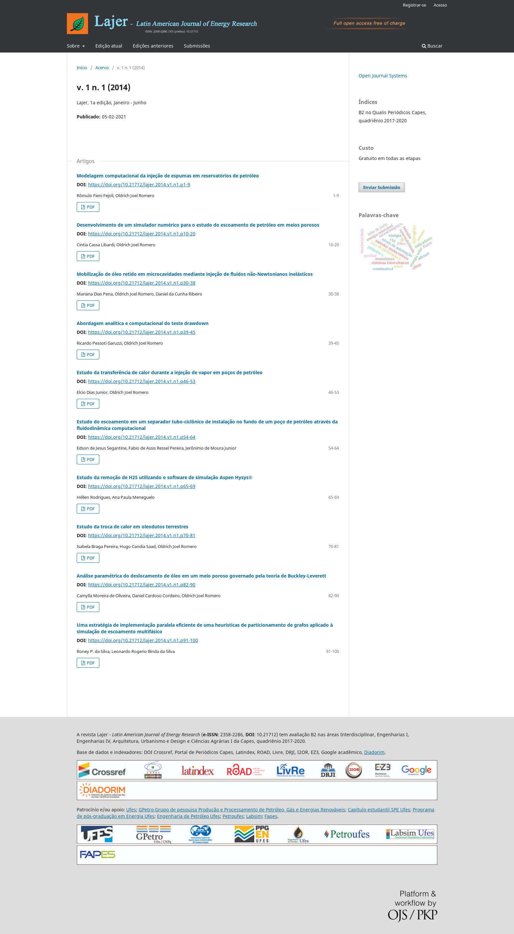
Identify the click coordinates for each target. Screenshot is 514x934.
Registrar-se (414, 5)
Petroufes (233, 816)
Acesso (440, 5)
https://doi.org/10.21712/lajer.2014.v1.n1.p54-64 (141, 437)
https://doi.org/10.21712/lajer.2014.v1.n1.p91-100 (143, 640)
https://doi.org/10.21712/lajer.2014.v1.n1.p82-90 (141, 584)
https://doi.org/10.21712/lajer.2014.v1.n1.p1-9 (139, 184)
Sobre (74, 46)
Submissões (197, 46)
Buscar (432, 46)
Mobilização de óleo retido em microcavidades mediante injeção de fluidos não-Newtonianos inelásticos (195, 274)
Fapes (271, 816)
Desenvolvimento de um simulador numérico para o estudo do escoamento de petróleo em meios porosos (198, 225)
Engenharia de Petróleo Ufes (188, 816)
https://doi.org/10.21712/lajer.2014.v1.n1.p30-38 (141, 283)
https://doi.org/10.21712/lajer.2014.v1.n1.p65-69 (141, 486)
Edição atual (108, 46)
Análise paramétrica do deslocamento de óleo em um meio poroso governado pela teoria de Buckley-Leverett (201, 576)
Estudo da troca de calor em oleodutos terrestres (132, 526)
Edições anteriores (153, 46)
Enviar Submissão (381, 187)
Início (82, 68)
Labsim (254, 816)
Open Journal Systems (383, 75)
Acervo (102, 68)
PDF (90, 207)
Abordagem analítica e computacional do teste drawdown (142, 323)
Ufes (131, 809)
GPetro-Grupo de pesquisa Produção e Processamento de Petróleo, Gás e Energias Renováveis (242, 809)
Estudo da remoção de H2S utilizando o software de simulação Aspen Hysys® (164, 477)
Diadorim (374, 752)
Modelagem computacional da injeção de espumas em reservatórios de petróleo (168, 176)
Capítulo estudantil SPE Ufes (379, 809)
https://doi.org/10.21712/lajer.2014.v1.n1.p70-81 (141, 535)
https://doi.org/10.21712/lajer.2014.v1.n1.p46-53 (141, 381)
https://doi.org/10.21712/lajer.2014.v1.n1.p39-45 (141, 332)
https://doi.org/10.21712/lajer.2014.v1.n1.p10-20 (141, 234)
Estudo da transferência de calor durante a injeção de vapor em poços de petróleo (170, 372)
